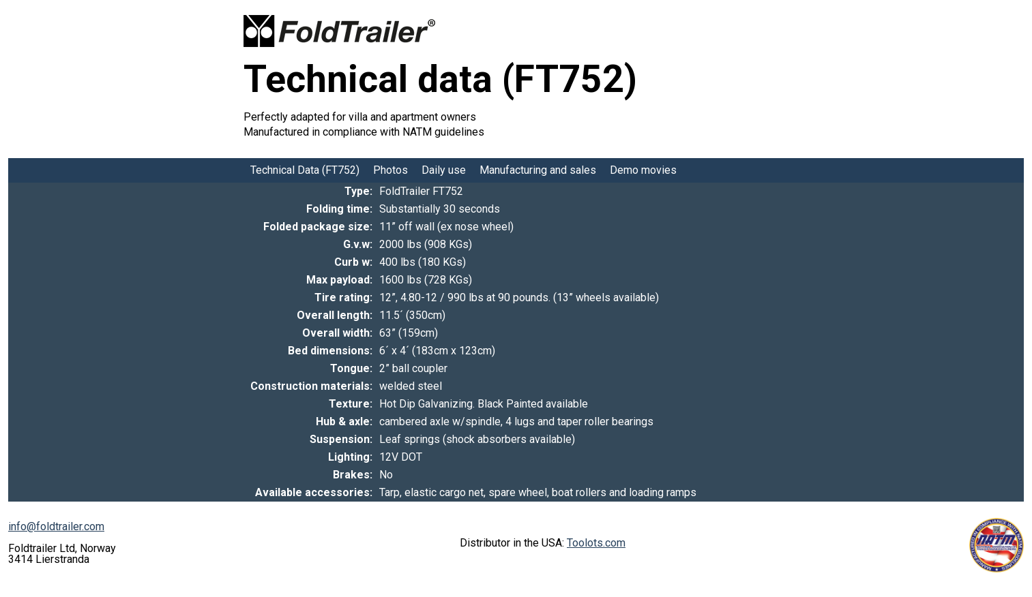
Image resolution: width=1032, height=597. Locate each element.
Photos (390, 170)
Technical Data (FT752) (304, 170)
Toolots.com (596, 542)
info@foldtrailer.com (56, 526)
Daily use (444, 170)
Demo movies (643, 170)
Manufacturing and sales (538, 170)
